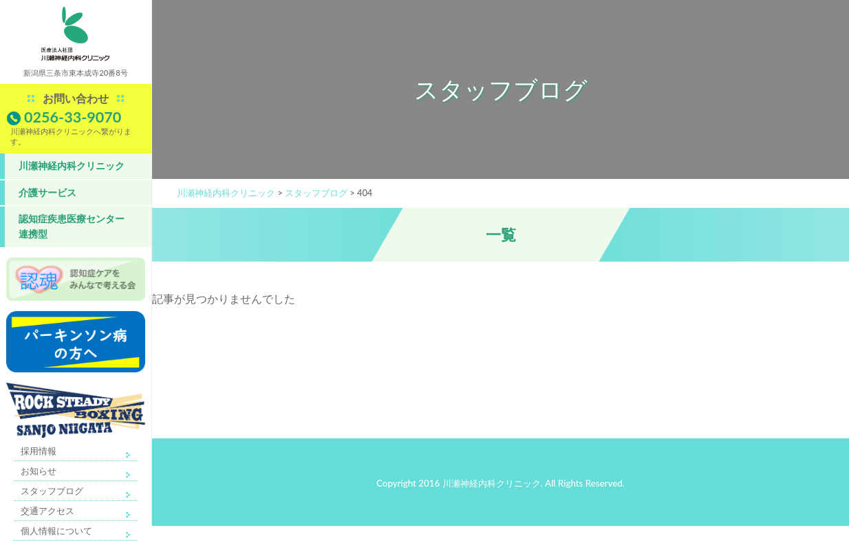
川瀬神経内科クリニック (72, 165)
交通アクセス (47, 510)
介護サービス (47, 192)
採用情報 (38, 450)
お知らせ (38, 470)
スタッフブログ (52, 490)
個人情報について (56, 530)
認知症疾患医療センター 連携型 (72, 226)
